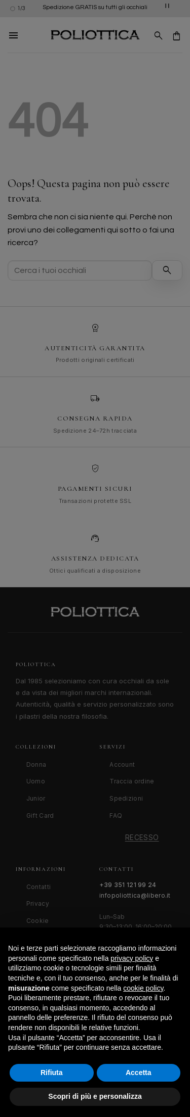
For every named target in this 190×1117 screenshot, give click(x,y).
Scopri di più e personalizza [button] (94, 1096)
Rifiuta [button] (52, 1072)
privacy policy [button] (131, 958)
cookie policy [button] (143, 988)
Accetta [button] (138, 1072)
